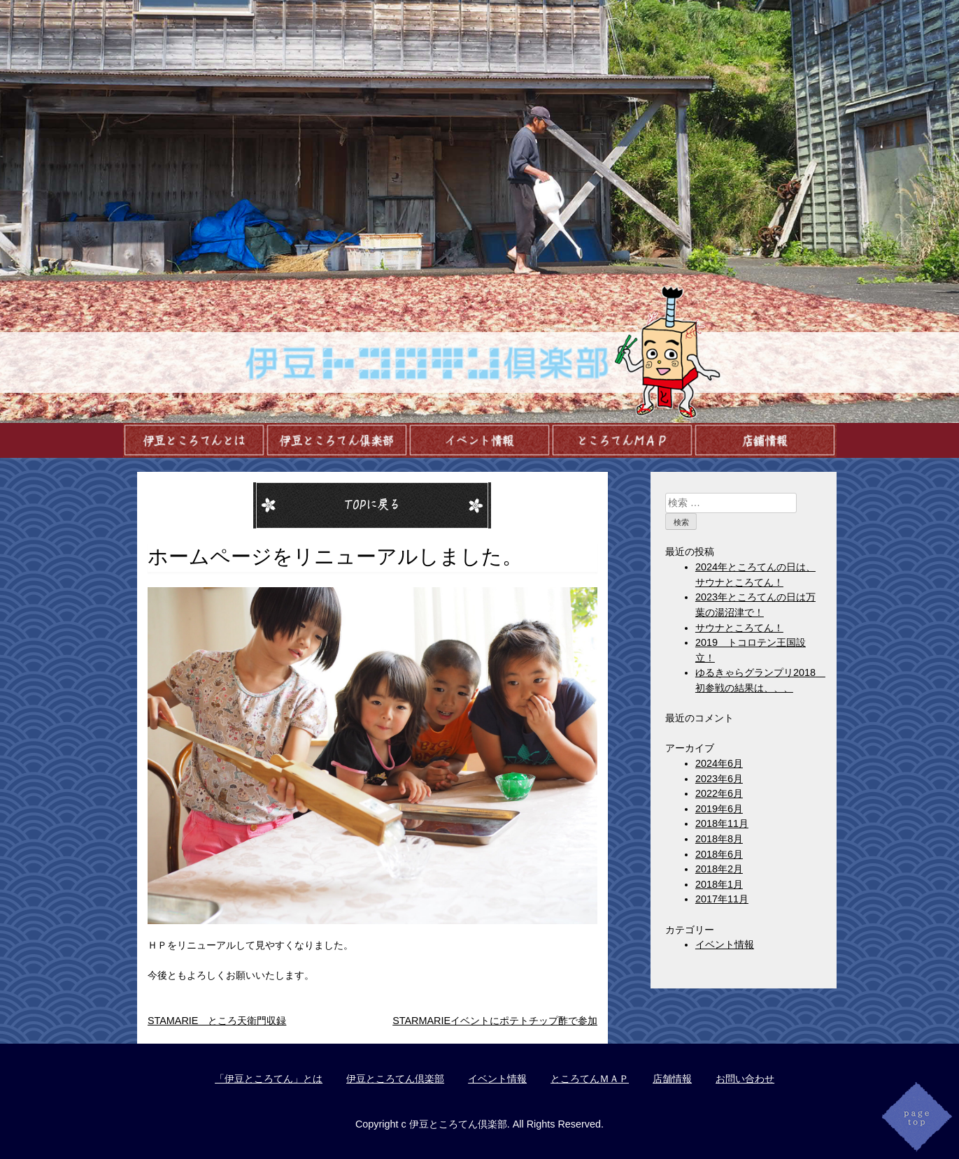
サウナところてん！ (739, 627)
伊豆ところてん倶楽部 (395, 1078)
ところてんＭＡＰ (589, 1078)
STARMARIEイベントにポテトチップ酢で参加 (494, 1020)
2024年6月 (719, 763)
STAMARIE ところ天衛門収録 (217, 1020)
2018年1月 (719, 884)
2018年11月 (721, 823)
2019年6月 (719, 808)
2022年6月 (719, 793)
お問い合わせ (745, 1078)
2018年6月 (719, 854)
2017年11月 (721, 899)
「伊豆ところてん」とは (268, 1078)
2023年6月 (719, 778)
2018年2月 (719, 868)
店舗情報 (672, 1078)
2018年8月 (719, 838)
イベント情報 (724, 944)
